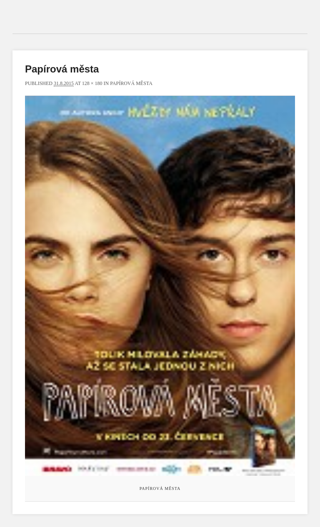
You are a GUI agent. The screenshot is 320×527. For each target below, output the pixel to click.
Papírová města (131, 83)
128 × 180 (92, 83)
